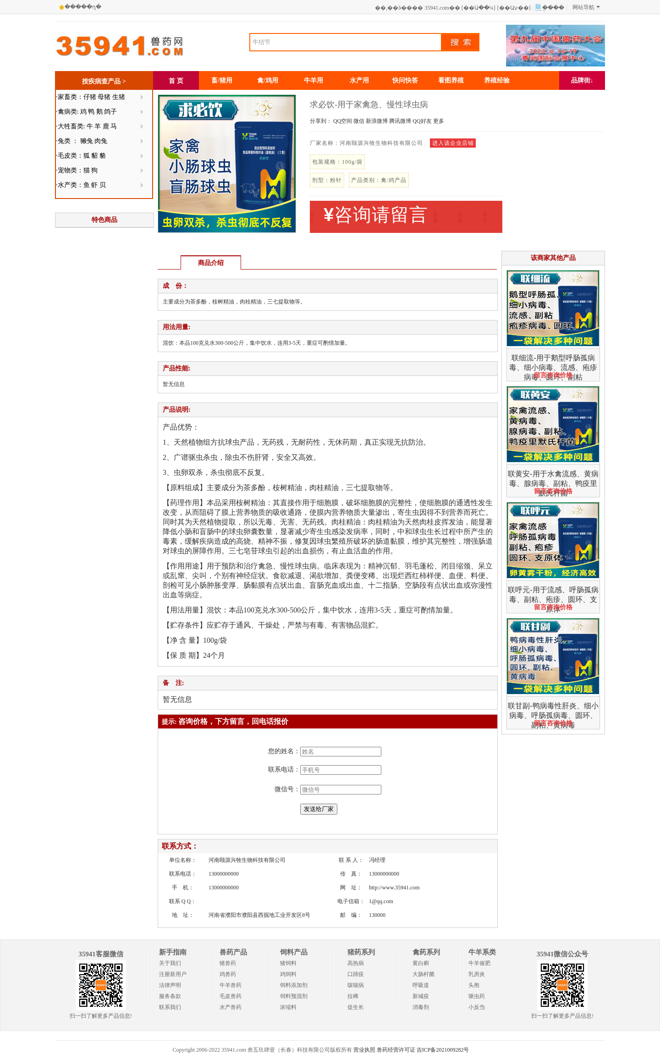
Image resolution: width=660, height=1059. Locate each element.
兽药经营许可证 (396, 1050)
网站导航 (586, 7)
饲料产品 (294, 952)
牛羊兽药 (231, 985)
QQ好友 (421, 121)
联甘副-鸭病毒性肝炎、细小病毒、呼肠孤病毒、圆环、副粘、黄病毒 (553, 715)
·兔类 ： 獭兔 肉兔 (81, 141)
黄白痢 (420, 963)
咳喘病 (355, 985)
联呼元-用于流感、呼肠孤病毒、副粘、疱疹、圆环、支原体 (553, 599)
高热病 (355, 963)
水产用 (359, 80)
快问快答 (405, 80)
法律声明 (170, 985)
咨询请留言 (376, 214)
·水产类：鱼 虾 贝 (81, 185)
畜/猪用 (221, 80)
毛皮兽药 (231, 996)
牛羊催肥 (479, 963)
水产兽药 (231, 1007)
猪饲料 (288, 963)
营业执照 (364, 1050)
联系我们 (170, 1007)
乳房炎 (476, 974)
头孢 (473, 985)
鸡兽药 (228, 974)
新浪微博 (377, 121)
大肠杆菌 (423, 974)
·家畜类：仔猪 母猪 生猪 (90, 97)
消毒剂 (420, 1007)
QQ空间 (342, 121)
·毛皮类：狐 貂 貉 (81, 155)
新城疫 (420, 996)
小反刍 (476, 1007)
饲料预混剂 (294, 996)
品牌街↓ (582, 80)
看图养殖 (451, 80)
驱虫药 (476, 996)
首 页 (176, 80)
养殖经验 (497, 80)
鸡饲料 (288, 974)
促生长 (355, 1007)
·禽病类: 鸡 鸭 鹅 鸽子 (86, 111)
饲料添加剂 (294, 985)
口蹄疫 (355, 974)
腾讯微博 (400, 121)
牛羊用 (313, 80)
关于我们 (170, 963)
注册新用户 (173, 974)
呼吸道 (420, 985)
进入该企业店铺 (453, 143)
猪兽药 (228, 963)
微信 (358, 121)
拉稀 (352, 996)
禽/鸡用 (267, 80)
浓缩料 (288, 1007)
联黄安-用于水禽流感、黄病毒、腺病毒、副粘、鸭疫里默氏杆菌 (553, 483)
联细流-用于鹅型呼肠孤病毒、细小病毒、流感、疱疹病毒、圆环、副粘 (553, 367)
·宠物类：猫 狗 (77, 170)
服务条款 (170, 996)
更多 (438, 121)
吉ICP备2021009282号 (443, 1050)
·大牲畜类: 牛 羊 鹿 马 (86, 126)
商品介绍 (211, 262)
